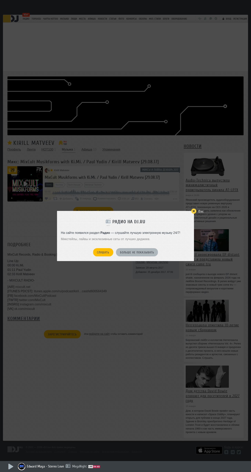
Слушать (103, 252)
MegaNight (79, 466)
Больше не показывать (137, 252)
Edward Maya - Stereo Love (45, 466)
